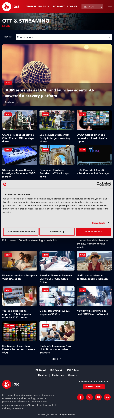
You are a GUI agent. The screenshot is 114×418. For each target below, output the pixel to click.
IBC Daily (58, 6)
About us (42, 375)
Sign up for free (94, 386)
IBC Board (40, 370)
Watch (31, 6)
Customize (57, 231)
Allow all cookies (93, 231)
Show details (98, 223)
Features (10, 325)
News (8, 83)
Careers (72, 375)
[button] (109, 6)
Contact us (57, 375)
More (54, 358)
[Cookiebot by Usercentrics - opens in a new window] (98, 184)
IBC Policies (73, 370)
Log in (72, 6)
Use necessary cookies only (21, 231)
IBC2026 (44, 6)
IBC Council (56, 370)
